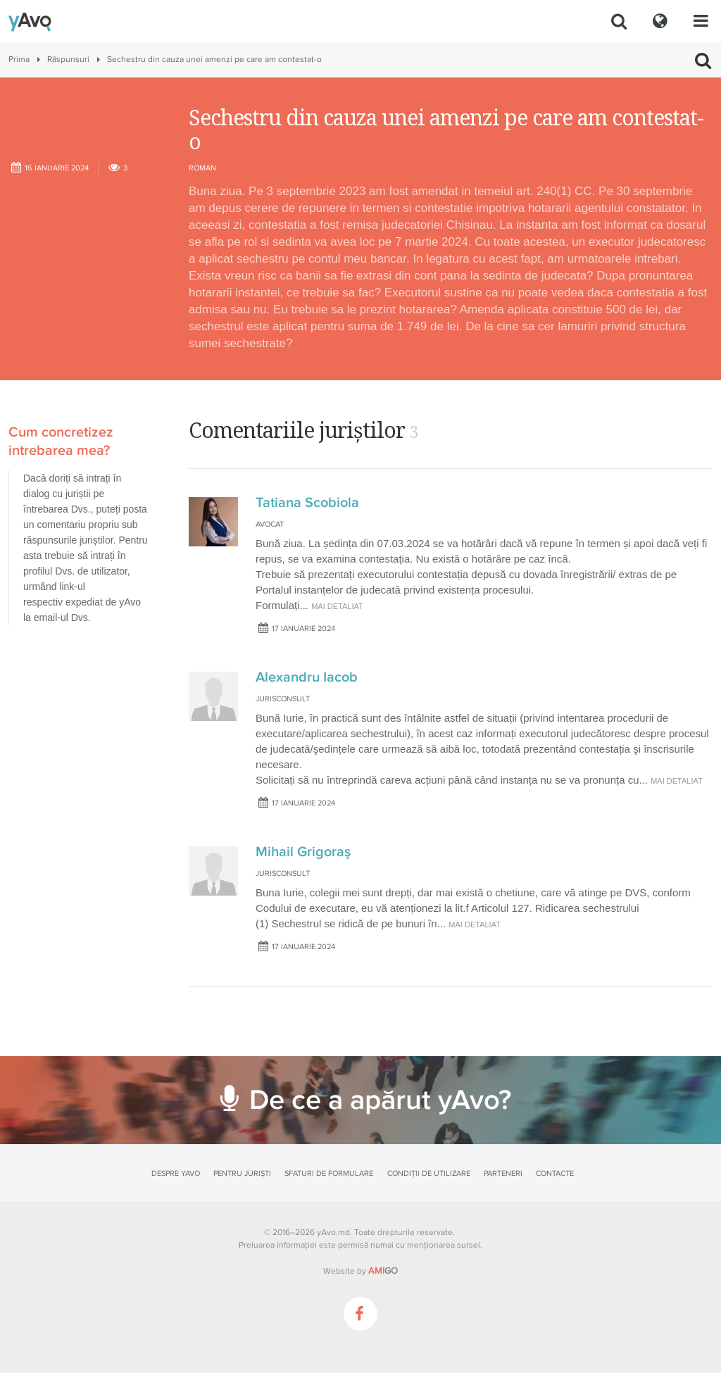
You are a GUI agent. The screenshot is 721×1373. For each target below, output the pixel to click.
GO (383, 1271)
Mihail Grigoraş (303, 852)
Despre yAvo (175, 1173)
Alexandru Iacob (307, 677)
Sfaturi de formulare (328, 1173)
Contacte (555, 1173)
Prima (19, 59)
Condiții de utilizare (428, 1173)
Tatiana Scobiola (307, 502)
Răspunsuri (68, 59)
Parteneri (503, 1173)
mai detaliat (337, 606)
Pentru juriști (242, 1173)
